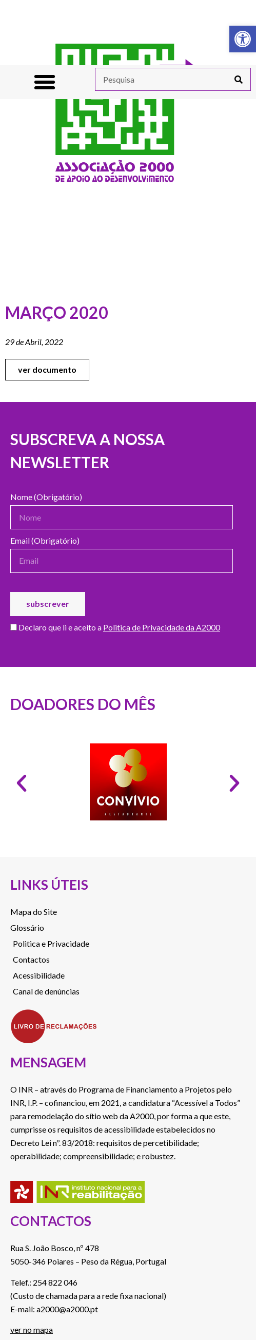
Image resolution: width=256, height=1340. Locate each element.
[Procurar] (238, 79)
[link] (242, 39)
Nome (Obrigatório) (46, 497)
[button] (45, 82)
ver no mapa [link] (31, 1329)
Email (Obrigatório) (45, 541)
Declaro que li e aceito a (115, 627)
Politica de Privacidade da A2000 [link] (161, 627)
